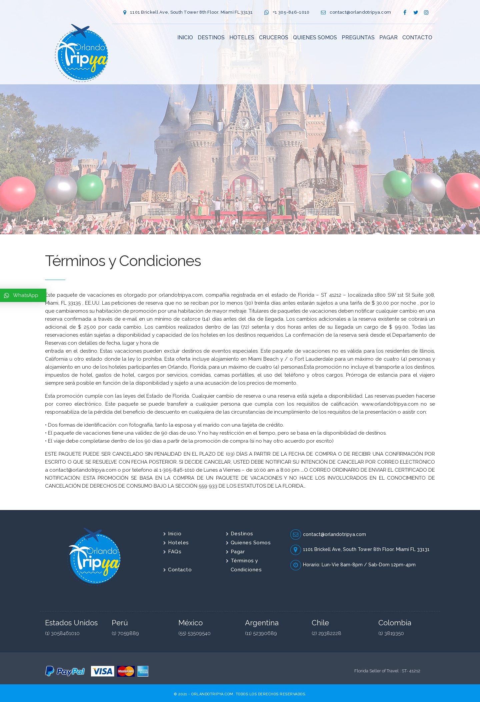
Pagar (238, 552)
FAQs (174, 552)
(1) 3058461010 (62, 633)
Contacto (180, 570)
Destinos (242, 534)
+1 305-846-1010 (291, 12)
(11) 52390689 (261, 633)
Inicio (174, 534)
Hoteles (178, 543)
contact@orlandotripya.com (360, 12)
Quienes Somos (251, 543)
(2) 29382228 (326, 633)
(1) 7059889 (125, 633)
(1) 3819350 (391, 633)
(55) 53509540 (194, 633)
